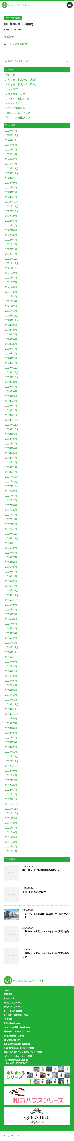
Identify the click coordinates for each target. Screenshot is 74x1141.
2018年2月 (11, 467)
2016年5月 (11, 567)
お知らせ (10, 75)
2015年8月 (11, 609)
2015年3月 (11, 633)
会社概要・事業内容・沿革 (16, 1015)
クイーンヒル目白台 (13, 1011)
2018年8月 (11, 439)
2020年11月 (11, 320)
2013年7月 (11, 723)
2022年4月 (11, 239)
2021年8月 (11, 277)
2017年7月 (11, 500)
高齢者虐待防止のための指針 (17, 1044)
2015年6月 (11, 619)
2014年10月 (11, 657)
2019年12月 (11, 367)
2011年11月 (11, 808)
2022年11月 (11, 206)
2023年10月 (11, 178)
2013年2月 (11, 747)
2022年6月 (11, 230)
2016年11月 (11, 538)
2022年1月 (11, 254)
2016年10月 (11, 543)
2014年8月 (11, 666)
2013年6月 (11, 728)
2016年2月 (11, 581)
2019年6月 (11, 391)
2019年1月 (11, 415)
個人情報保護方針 (12, 1040)
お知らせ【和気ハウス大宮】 (21, 79)
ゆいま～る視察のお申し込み (17, 1027)
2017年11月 (11, 481)
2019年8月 (11, 382)
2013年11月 (11, 709)
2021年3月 (11, 301)
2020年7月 (11, 334)
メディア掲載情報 (17, 43)
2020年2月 (11, 358)
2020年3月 (11, 353)
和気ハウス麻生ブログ (17, 117)
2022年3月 (11, 244)
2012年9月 (11, 771)
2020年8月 (11, 330)
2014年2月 (11, 695)
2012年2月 (11, 794)
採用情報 (8, 1019)
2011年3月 (11, 842)
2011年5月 (11, 837)
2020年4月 (11, 348)
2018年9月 (11, 434)
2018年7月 (11, 443)
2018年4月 (11, 458)
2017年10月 (11, 486)
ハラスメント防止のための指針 (18, 1056)
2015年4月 (11, 628)
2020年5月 (11, 344)
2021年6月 (11, 287)
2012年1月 (11, 799)
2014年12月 (11, 647)
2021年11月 (11, 263)
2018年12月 (11, 420)
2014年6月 (11, 676)
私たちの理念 (10, 998)
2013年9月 (11, 718)
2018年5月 (11, 453)
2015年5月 (11, 623)
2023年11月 (11, 173)
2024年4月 (11, 149)
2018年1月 (11, 472)
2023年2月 (11, 192)
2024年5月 (11, 145)
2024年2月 (11, 159)
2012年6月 (11, 785)
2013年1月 (11, 751)
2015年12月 (11, 590)
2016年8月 (11, 552)
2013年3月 (11, 742)
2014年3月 (11, 690)
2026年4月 (11, 130)
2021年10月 (11, 268)
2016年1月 (11, 586)
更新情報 (8, 994)
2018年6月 (11, 448)
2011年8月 (11, 823)
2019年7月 (11, 386)
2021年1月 (11, 311)
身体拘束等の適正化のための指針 (19, 1048)
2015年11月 (11, 595)
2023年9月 (11, 182)
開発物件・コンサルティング (17, 1031)
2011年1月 (11, 851)
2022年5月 (11, 235)
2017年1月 (11, 529)
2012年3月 (11, 789)
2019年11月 (11, 372)
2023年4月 (11, 187)
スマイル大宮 (12, 103)
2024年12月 (11, 135)
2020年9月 (11, 325)
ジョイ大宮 (11, 89)
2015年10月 (11, 600)
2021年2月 (11, 306)
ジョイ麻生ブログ (15, 94)
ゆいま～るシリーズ (13, 1003)
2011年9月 (11, 818)
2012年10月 (11, 766)
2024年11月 (11, 140)
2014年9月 (11, 661)
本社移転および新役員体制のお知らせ (40, 870)
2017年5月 (11, 510)
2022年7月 (11, 225)
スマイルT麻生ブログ (17, 98)
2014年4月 (11, 685)
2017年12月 (11, 476)
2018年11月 (11, 424)
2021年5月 (11, 292)
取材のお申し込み (12, 1023)
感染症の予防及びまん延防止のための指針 (23, 1052)
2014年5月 (11, 680)
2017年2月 (11, 524)
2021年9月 (11, 273)
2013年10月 (11, 714)
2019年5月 (11, 396)
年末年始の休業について (34, 892)
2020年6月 (11, 339)
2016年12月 (11, 533)
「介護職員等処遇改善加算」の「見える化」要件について (18, 1061)
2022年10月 (11, 211)
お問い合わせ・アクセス (15, 1036)
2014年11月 (11, 652)
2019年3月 (11, 405)
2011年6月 (11, 832)
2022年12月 (11, 202)
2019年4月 (11, 401)
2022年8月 (11, 220)
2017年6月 (11, 505)
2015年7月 (11, 614)
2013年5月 (11, 733)
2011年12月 (11, 804)
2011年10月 (11, 813)
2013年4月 (11, 737)
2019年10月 (11, 377)
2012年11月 (11, 761)
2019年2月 (11, 410)
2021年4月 (11, 296)
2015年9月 (11, 605)
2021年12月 (11, 258)
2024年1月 (11, 164)
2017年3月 (11, 519)
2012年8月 (11, 775)
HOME (7, 990)
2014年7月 (11, 671)
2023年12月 (11, 168)
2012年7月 (11, 780)
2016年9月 (11, 548)
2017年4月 (11, 514)
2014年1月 (11, 699)
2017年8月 (11, 495)
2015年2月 (11, 638)
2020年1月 (11, 363)
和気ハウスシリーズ (13, 1007)
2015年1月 (11, 642)
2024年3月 (11, 154)
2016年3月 (11, 576)
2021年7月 (11, 282)
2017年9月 (11, 491)
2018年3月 (11, 462)
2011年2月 (11, 846)
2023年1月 (11, 197)
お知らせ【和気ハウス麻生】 (21, 84)
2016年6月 (11, 562)
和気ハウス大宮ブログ (17, 112)
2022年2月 (11, 249)
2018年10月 (11, 429)
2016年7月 (11, 557)
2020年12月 (11, 315)
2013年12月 (11, 704)
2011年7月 (11, 827)
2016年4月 (11, 571)
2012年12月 (11, 756)
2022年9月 (11, 216)
